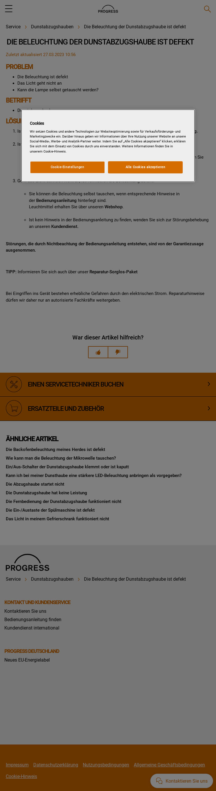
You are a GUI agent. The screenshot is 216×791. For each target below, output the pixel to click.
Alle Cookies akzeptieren (145, 167)
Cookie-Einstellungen (67, 167)
